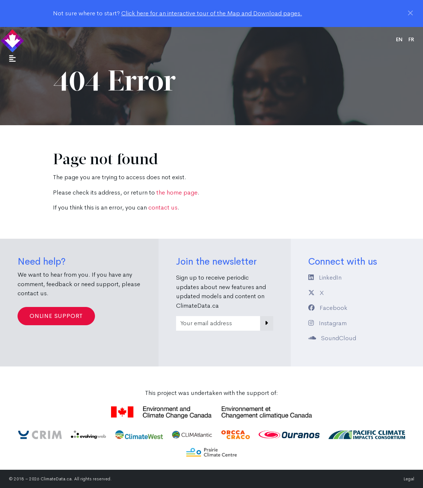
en (399, 39)
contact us (163, 207)
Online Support (56, 316)
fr (411, 39)
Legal (409, 479)
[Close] (410, 13)
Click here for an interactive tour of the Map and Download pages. (211, 13)
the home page (177, 192)
